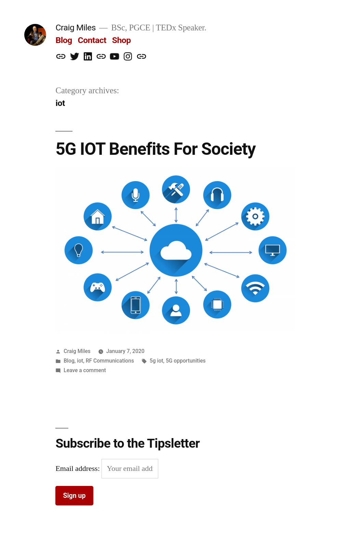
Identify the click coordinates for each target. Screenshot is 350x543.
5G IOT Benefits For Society (155, 149)
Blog (63, 40)
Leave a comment (85, 370)
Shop (121, 40)
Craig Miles (75, 27)
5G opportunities (186, 360)
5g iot (156, 360)
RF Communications (110, 360)
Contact (92, 40)
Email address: (78, 468)
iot (80, 360)
